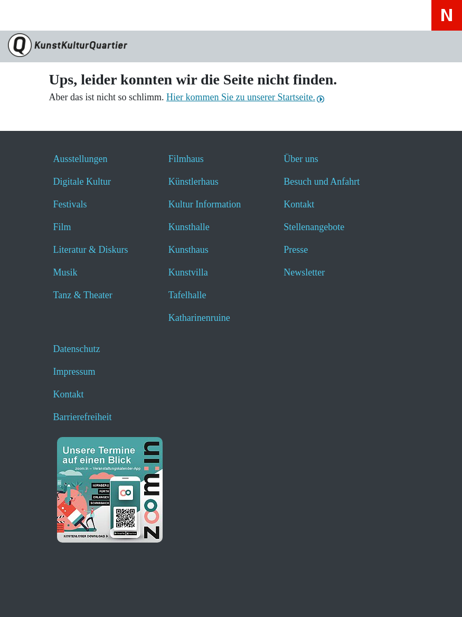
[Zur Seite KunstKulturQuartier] (231, 46)
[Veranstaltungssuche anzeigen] (80, 15)
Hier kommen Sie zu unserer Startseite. (240, 97)
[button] (33, 595)
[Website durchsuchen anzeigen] (52, 15)
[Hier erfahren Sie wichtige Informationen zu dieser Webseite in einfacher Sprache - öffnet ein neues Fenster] (136, 15)
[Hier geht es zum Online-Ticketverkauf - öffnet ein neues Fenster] (108, 15)
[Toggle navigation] (22, 19)
